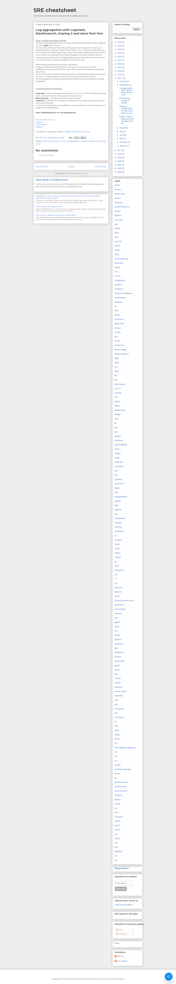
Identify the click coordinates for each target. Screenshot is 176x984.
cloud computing (121, 259)
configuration (120, 280)
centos (117, 246)
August (123, 128)
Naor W (120, 956)
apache (118, 198)
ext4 (116, 397)
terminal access (121, 791)
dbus (117, 310)
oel (116, 583)
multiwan (118, 540)
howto (117, 449)
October (123, 81)
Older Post (100, 166)
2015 (119, 67)
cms (116, 272)
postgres (118, 639)
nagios (117, 553)
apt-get (117, 211)
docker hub (119, 345)
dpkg (117, 358)
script (117, 730)
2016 (119, 64)
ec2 (116, 367)
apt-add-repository (122, 207)
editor (117, 371)
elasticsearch (47, 141)
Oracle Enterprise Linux (124, 600)
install (117, 458)
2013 (119, 74)
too (116, 808)
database (118, 302)
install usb (119, 462)
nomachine (119, 570)
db (116, 306)
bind (116, 237)
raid (116, 674)
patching (118, 613)
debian (117, 315)
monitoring (100, 141)
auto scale (119, 220)
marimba (118, 527)
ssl (116, 760)
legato (117, 488)
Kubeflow (118, 479)
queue (117, 670)
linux (63, 141)
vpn (116, 843)
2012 (119, 78)
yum (116, 860)
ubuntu (117, 825)
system (117, 774)
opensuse (119, 587)
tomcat (117, 804)
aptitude (118, 215)
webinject (118, 851)
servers (118, 739)
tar (116, 778)
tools (117, 812)
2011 (119, 150)
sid (116, 743)
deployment (119, 324)
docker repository (122, 354)
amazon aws (120, 194)
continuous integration (124, 293)
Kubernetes (119, 484)
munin (38, 144)
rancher (118, 678)
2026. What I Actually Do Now (52, 179)
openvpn (118, 592)
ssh (116, 756)
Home (71, 166)
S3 (116, 722)
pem (116, 618)
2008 (119, 161)
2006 (119, 168)
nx (116, 579)
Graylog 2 (40, 127)
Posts (119, 930)
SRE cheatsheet (55, 10)
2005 (119, 172)
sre (116, 752)
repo (116, 700)
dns (116, 336)
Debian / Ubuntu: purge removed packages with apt (126, 120)
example (118, 393)
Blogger (120, 979)
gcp (116, 432)
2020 (119, 49)
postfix (117, 635)
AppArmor (119, 202)
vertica (117, 838)
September (124, 85)
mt (116, 536)
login (117, 505)
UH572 (117, 830)
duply (117, 362)
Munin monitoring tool (45, 120)
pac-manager (120, 609)
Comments (121, 934)
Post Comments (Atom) (77, 173)
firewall (117, 414)
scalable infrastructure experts (77, 132)
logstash (91, 141)
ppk (116, 648)
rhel (116, 704)
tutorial (117, 821)
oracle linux (119, 605)
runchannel (119, 717)
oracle (117, 596)
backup (117, 228)
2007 (119, 165)
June (122, 135)
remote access (121, 691)
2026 (119, 42)
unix (116, 834)
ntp (116, 574)
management (120, 518)
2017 (119, 60)
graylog (57, 141)
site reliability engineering (125, 748)
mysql (117, 548)
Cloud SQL (119, 263)
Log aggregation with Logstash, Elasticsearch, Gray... (126, 91)
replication (119, 696)
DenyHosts (119, 319)
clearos (117, 250)
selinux (117, 735)
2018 (119, 57)
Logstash (39, 122)
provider (118, 657)
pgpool (117, 622)
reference (118, 687)
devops (117, 332)
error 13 (118, 388)
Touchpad (119, 817)
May (122, 138)
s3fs (116, 726)
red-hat (117, 683)
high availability (121, 445)
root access (119, 709)
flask (116, 419)
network (118, 557)
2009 (119, 157)
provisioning (119, 661)
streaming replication (123, 769)
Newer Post (42, 166)
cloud (117, 254)
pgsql (117, 626)
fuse (116, 427)
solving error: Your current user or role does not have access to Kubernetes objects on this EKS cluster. (68, 197)
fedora (117, 406)
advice (117, 185)
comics (117, 276)
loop (116, 514)
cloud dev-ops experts (124, 905)
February (123, 142)
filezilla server (120, 410)
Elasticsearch (41, 124)
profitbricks (119, 652)
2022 (119, 46)
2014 (119, 71)
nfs (116, 562)
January (123, 146)
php (116, 631)
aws (116, 224)
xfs (116, 856)
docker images (121, 350)
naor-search (122, 961)
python (117, 665)
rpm (116, 713)
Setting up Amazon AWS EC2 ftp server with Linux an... (126, 109)
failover (117, 401)
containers (119, 289)
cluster (117, 267)
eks (116, 380)
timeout (118, 800)
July (121, 131)
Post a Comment (46, 155)
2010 (119, 154)
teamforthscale (121, 786)
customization (120, 298)
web (116, 847)
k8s (116, 475)
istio (116, 471)
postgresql (119, 644)
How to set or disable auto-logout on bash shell (56, 215)
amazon (118, 189)
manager (118, 523)
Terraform (118, 795)
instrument (119, 466)
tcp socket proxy (121, 782)
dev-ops (118, 328)
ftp (116, 423)
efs (116, 375)
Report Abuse (122, 868)
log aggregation (73, 141)
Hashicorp (119, 440)
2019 (119, 53)
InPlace (118, 453)
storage (118, 765)
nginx (117, 566)
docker (117, 341)
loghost (84, 141)
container (118, 285)
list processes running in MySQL (49, 206)
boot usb (118, 241)
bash (117, 233)
